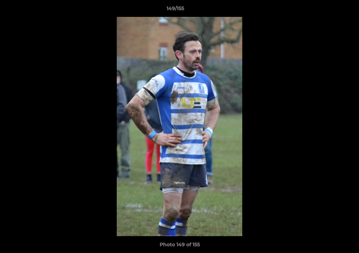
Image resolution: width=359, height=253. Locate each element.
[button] (329, 10)
